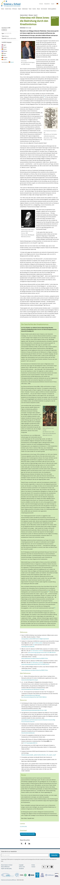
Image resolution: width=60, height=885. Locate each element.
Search (52, 4)
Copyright (21, 865)
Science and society (11, 38)
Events (34, 9)
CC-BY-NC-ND (23, 826)
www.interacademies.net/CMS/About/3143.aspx (32, 689)
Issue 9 (35, 15)
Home (2, 9)
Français (4, 47)
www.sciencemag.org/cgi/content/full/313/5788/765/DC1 (42, 652)
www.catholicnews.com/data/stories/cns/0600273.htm (34, 658)
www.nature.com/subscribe (27, 646)
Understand (25, 9)
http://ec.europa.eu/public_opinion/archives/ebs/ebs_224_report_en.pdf (38, 755)
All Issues (14, 9)
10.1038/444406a (37, 643)
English (4, 45)
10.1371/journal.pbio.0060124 (30, 743)
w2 (48, 591)
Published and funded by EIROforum (8, 880)
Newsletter (47, 4)
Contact (41, 4)
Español (4, 59)
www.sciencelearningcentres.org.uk (29, 680)
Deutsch (4, 49)
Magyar (4, 53)
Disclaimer (21, 868)
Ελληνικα (4, 51)
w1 (44, 97)
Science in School (23, 15)
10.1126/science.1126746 (36, 650)
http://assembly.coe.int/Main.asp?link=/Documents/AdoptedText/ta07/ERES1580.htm (34, 696)
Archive (33, 865)
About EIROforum (5, 867)
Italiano (4, 55)
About (38, 9)
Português (4, 57)
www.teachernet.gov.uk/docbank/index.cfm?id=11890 (34, 710)
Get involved (44, 9)
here (34, 645)
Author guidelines (52, 9)
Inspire (19, 9)
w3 (54, 607)
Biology (7, 36)
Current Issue (8, 9)
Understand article (55, 18)
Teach (30, 9)
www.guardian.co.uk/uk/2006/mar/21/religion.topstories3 (35, 639)
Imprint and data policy (6, 868)
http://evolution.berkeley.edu (28, 733)
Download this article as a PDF (27, 834)
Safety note (22, 867)
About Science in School (6, 865)
